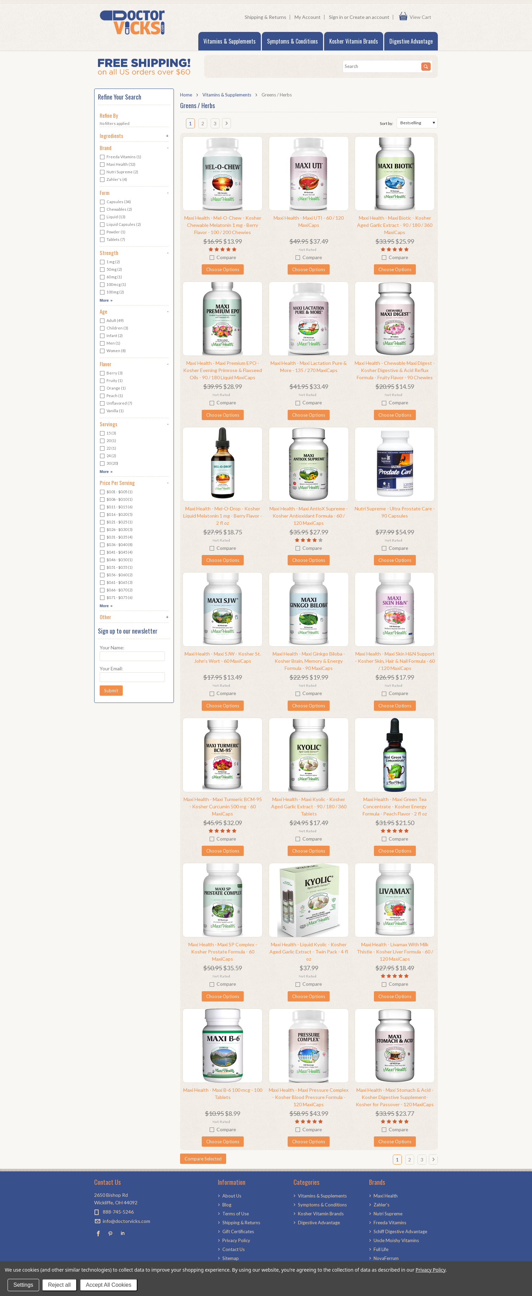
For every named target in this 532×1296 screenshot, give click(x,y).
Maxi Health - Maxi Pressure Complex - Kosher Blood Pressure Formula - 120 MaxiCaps (308, 1097)
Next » (228, 125)
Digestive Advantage (411, 41)
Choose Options (222, 269)
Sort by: (386, 123)
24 (108, 456)
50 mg (111, 270)
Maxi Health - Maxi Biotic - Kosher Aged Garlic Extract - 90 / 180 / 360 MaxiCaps (394, 225)
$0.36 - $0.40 (116, 545)
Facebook (98, 1233)
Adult (112, 321)
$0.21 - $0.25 (116, 522)
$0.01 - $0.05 (116, 492)
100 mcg (113, 285)
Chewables (116, 210)
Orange (113, 388)
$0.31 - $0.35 (116, 537)
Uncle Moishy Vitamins (396, 1240)
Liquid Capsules (120, 225)
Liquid (112, 217)
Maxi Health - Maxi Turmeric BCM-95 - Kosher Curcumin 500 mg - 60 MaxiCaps (223, 806)
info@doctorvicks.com (126, 1221)
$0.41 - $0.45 (116, 552)
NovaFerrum (386, 1258)
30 (109, 464)
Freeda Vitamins (120, 157)
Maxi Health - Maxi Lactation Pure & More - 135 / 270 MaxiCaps (308, 366)
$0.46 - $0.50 (116, 560)
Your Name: (112, 647)
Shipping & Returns (265, 17)
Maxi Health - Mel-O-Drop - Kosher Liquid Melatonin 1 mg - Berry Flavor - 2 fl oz (222, 516)
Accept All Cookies (109, 1285)
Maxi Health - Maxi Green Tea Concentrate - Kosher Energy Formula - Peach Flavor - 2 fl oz (395, 806)
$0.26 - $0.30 (116, 530)
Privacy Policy (430, 1269)
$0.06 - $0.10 (116, 500)
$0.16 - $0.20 (116, 515)
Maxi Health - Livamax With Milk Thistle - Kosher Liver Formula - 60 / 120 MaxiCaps (395, 951)
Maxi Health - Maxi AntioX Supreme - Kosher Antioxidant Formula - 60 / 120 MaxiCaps (308, 516)
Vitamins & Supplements (229, 41)
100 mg (112, 292)
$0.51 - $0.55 (116, 568)
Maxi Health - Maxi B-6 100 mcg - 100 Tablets (222, 1093)
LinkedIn (122, 1233)
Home (186, 94)
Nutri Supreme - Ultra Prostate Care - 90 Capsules (395, 512)
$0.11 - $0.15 (116, 507)
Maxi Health (117, 165)
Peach (111, 396)
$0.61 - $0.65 (116, 583)
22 (108, 448)
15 (108, 433)
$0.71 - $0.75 (116, 598)
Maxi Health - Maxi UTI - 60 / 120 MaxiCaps (309, 221)
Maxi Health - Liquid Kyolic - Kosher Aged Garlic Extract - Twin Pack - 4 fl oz (308, 951)
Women (113, 351)
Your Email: (111, 668)
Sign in (336, 17)
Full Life (381, 1249)
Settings (23, 1285)
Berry (111, 373)
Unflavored (116, 404)
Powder (112, 232)
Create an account (369, 17)
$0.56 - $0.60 (116, 575)
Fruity (111, 381)
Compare (226, 257)
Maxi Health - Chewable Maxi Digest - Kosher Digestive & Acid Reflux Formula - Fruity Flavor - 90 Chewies (395, 370)
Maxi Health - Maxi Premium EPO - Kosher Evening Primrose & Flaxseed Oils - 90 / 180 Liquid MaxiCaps (222, 370)
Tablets (112, 240)
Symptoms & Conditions (292, 41)
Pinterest (110, 1233)
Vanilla (112, 411)
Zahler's (113, 180)
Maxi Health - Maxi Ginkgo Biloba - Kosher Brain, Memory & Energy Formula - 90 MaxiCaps (309, 661)
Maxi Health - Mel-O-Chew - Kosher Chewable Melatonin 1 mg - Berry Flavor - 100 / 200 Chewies (222, 225)
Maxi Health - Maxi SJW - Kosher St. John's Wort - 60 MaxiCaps (223, 657)
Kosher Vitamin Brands (353, 41)
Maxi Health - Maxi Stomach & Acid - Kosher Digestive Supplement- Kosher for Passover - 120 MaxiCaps (395, 1097)
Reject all (59, 1285)
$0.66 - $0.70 (116, 590)
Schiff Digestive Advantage (400, 1231)
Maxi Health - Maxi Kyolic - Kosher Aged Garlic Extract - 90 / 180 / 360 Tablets (308, 806)
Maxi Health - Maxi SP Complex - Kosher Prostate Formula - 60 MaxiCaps (222, 951)
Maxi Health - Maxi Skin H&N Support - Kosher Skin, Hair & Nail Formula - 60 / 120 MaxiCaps (395, 661)
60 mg (111, 277)
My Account (308, 17)
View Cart (422, 17)
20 (108, 441)
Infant (111, 336)
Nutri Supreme (119, 172)
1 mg (110, 262)
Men (110, 343)
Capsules (115, 202)
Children (114, 328)
